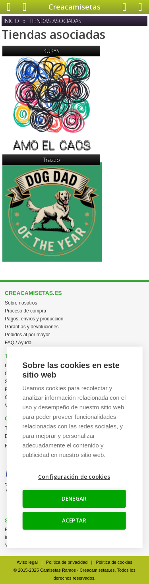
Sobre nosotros (21, 303)
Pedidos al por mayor (27, 334)
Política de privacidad (67, 562)
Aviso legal (27, 562)
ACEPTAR (74, 520)
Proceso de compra (25, 311)
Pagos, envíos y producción (34, 319)
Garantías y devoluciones (31, 327)
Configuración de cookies (74, 476)
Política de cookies (114, 562)
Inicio (11, 21)
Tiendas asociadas (55, 21)
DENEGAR (74, 498)
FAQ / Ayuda (18, 342)
